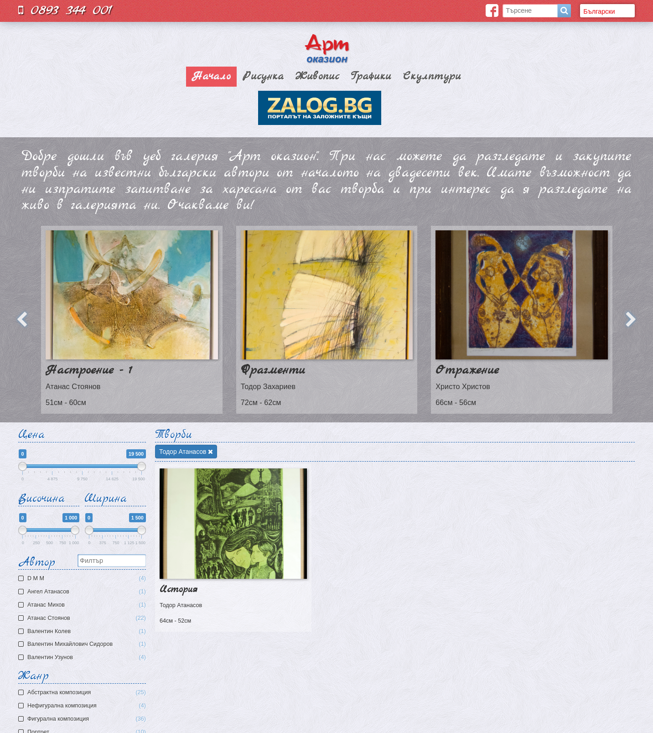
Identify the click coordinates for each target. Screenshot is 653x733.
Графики (371, 76)
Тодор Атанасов (186, 451)
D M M (83, 578)
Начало (211, 76)
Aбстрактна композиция (86, 692)
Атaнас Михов (83, 605)
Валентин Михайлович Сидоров (83, 644)
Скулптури (432, 76)
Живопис (317, 76)
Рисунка (263, 76)
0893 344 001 (65, 10)
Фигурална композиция (86, 719)
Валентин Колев (83, 631)
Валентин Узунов (83, 657)
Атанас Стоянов (83, 618)
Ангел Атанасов (83, 591)
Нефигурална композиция (86, 705)
